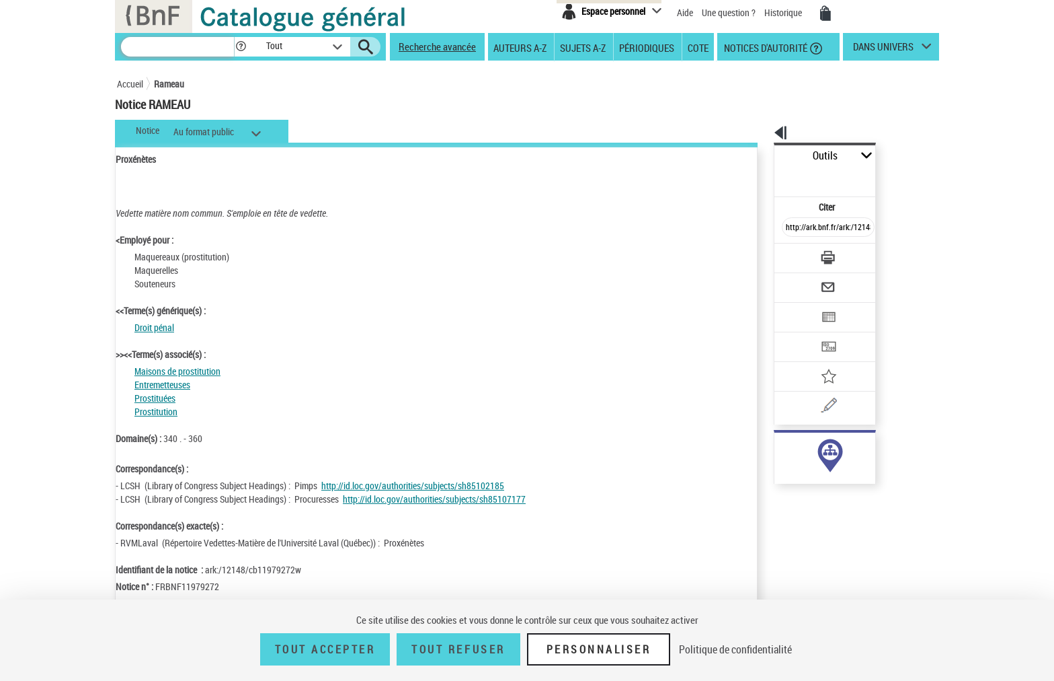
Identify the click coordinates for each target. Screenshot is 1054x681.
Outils (759, 156)
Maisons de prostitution (177, 371)
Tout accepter (325, 649)
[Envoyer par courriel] (790, 254)
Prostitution (155, 411)
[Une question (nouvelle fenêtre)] (817, 359)
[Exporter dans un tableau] (800, 281)
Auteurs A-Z (519, 47)
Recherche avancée (437, 46)
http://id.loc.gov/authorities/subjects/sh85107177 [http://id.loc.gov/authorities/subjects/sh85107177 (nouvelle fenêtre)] (434, 499)
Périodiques (646, 47)
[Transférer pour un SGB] (796, 307)
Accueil (130, 83)
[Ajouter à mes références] (798, 333)
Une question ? (729, 12)
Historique (784, 12)
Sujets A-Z (583, 47)
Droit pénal (154, 327)
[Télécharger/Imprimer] (793, 228)
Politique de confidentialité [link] (735, 649)
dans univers (883, 49)
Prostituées (154, 398)
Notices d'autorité (764, 47)
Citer (769, 177)
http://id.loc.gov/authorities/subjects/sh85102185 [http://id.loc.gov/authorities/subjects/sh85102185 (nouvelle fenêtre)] (412, 485)
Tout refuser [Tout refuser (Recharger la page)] (458, 649)
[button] (241, 47)
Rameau (169, 83)
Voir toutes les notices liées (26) (811, 476)
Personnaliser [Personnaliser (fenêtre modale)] (598, 649)
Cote (698, 47)
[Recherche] (177, 47)
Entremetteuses (162, 384)
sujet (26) (778, 449)
